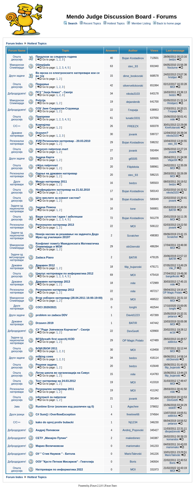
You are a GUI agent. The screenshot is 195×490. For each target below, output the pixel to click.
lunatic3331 (133, 118)
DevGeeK (133, 331)
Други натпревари (17, 183)
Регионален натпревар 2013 (55, 224)
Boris (133, 461)
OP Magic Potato (172, 292)
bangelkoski (172, 276)
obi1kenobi (133, 246)
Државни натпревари (17, 134)
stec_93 (133, 66)
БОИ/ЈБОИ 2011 (46, 348)
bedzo (172, 59)
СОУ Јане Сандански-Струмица (57, 108)
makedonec (133, 437)
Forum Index (14, 43)
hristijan (172, 77)
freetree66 (133, 414)
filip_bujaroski (132, 266)
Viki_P (172, 268)
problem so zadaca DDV (51, 315)
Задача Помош (46, 207)
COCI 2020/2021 (46, 307)
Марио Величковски (49, 445)
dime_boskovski (133, 75)
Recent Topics (92, 23)
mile (172, 119)
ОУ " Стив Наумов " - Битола (55, 453)
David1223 (133, 315)
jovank (133, 134)
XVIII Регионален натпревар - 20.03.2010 (63, 140)
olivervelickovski (133, 85)
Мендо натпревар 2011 (51, 181)
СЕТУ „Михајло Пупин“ (51, 437)
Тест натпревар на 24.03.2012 (56, 380)
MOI (172, 87)
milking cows (44, 356)
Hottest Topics (116, 23)
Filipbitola (133, 166)
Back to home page (169, 23)
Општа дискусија (16, 58)
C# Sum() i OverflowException (55, 414)
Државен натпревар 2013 (53, 281)
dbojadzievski (172, 431)
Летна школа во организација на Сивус (62, 372)
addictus (172, 341)
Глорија (133, 109)
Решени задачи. (46, 364)
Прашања (42, 84)
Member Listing (141, 23)
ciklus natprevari (47, 165)
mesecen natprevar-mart (52, 149)
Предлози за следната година (56, 56)
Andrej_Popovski (133, 430)
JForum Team (110, 485)
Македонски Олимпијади (17, 66)
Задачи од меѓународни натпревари (16, 257)
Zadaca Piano (45, 257)
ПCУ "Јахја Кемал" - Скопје (54, 92)
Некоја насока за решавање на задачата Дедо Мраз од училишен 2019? (67, 236)
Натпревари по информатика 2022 (59, 469)
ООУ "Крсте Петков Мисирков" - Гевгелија (65, 461)
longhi (133, 307)
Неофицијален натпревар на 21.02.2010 (63, 189)
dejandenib (133, 101)
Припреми (43, 116)
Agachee (132, 406)
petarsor (172, 316)
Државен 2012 (45, 265)
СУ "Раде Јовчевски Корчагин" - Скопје (63, 329)
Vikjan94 (172, 160)
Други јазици (16, 414)
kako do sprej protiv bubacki (54, 422)
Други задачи (17, 75)
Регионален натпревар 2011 (55, 388)
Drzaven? (42, 132)
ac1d (172, 332)
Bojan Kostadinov (133, 58)
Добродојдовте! (17, 93)
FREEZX (132, 126)
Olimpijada (43, 64)
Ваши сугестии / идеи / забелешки (59, 216)
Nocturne (172, 67)
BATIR (172, 210)
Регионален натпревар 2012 (55, 289)
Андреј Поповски (47, 430)
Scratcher (133, 235)
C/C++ (17, 126)
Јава (17, 406)
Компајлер (43, 124)
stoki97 (173, 407)
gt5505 (133, 158)
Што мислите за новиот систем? (58, 197)
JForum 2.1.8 (96, 485)
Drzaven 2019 (44, 322)
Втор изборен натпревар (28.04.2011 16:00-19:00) (69, 297)
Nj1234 (132, 422)
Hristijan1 (172, 103)
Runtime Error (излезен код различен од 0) (65, 406)
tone (133, 208)
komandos (172, 439)
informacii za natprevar (51, 397)
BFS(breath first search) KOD (55, 338)
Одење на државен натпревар (56, 173)
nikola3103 (133, 93)
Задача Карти (45, 157)
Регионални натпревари (17, 142)
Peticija (40, 100)
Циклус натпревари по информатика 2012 (64, 273)
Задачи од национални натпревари (17, 208)
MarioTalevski (132, 453)
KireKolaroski (172, 127)
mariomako (133, 445)
